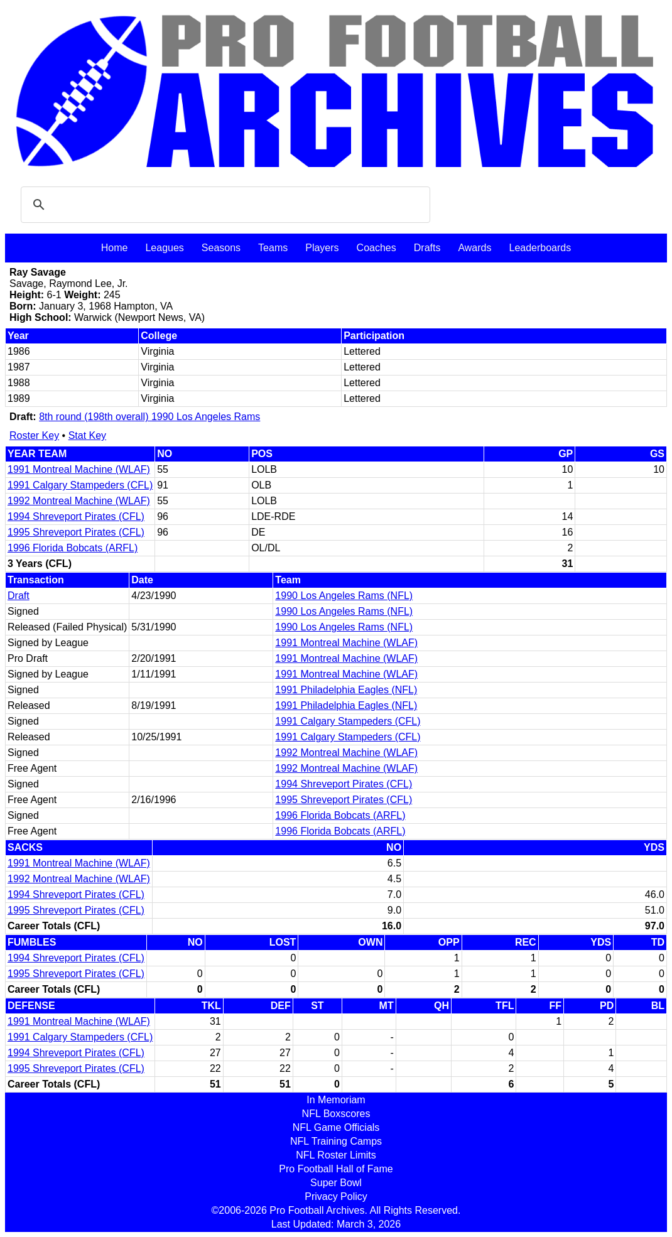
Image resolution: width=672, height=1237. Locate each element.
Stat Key (87, 435)
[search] (224, 204)
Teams (273, 247)
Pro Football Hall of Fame (336, 1169)
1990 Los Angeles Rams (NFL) (344, 595)
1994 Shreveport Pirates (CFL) (76, 516)
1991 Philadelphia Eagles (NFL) (346, 689)
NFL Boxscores (336, 1113)
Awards (474, 247)
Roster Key (34, 435)
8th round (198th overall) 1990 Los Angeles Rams (149, 416)
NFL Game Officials (336, 1127)
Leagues (164, 247)
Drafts (427, 247)
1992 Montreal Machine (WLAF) (79, 500)
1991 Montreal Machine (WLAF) (79, 469)
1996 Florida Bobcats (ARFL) (73, 548)
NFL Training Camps (336, 1141)
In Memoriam (335, 1099)
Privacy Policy (336, 1196)
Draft (19, 595)
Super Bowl (336, 1182)
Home (114, 247)
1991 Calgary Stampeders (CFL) (80, 485)
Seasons (221, 247)
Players (322, 247)
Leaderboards (540, 247)
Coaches (376, 247)
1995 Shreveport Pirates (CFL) (76, 532)
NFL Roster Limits (336, 1155)
